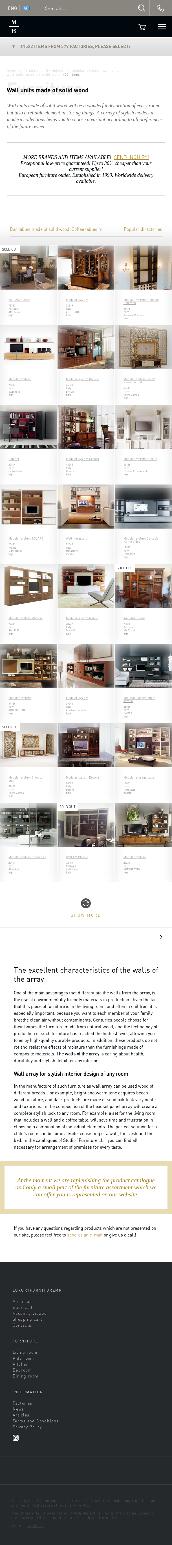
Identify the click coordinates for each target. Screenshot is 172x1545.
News (18, 1408)
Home (11, 71)
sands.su (35, 1525)
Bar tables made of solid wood (39, 229)
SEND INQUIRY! (131, 157)
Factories (22, 1402)
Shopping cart (28, 1319)
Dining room (26, 1375)
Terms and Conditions (36, 1420)
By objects (55, 71)
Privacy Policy (27, 1426)
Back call (23, 1307)
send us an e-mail (85, 1235)
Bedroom (22, 1369)
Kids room (23, 1358)
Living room (25, 1352)
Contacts (22, 1324)
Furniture (31, 71)
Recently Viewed (30, 1313)
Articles (21, 1414)
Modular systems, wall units (95, 71)
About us (22, 1301)
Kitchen (21, 1363)
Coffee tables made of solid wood (104, 229)
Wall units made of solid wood (34, 75)
